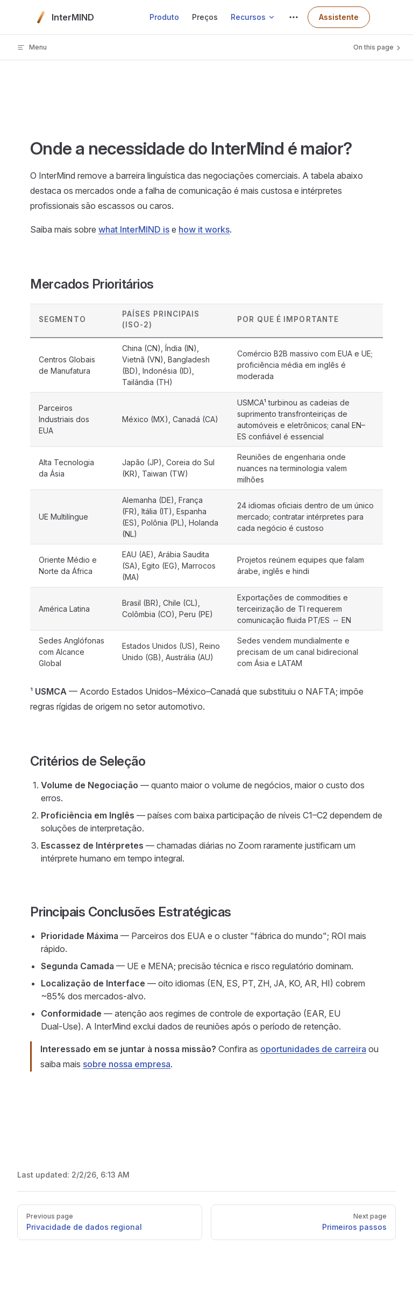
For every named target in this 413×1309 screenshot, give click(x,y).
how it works (204, 229)
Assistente (339, 17)
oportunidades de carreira (313, 1049)
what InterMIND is (133, 229)
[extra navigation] (293, 17)
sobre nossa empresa (126, 1064)
